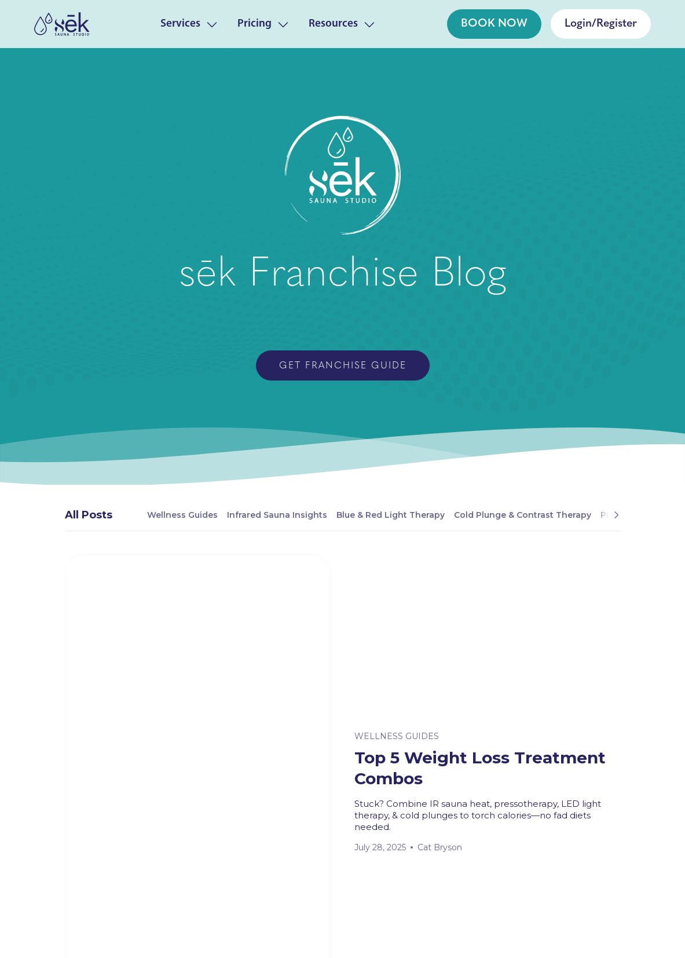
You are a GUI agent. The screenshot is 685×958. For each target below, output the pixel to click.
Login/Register (601, 24)
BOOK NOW (494, 24)
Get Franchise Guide (342, 366)
